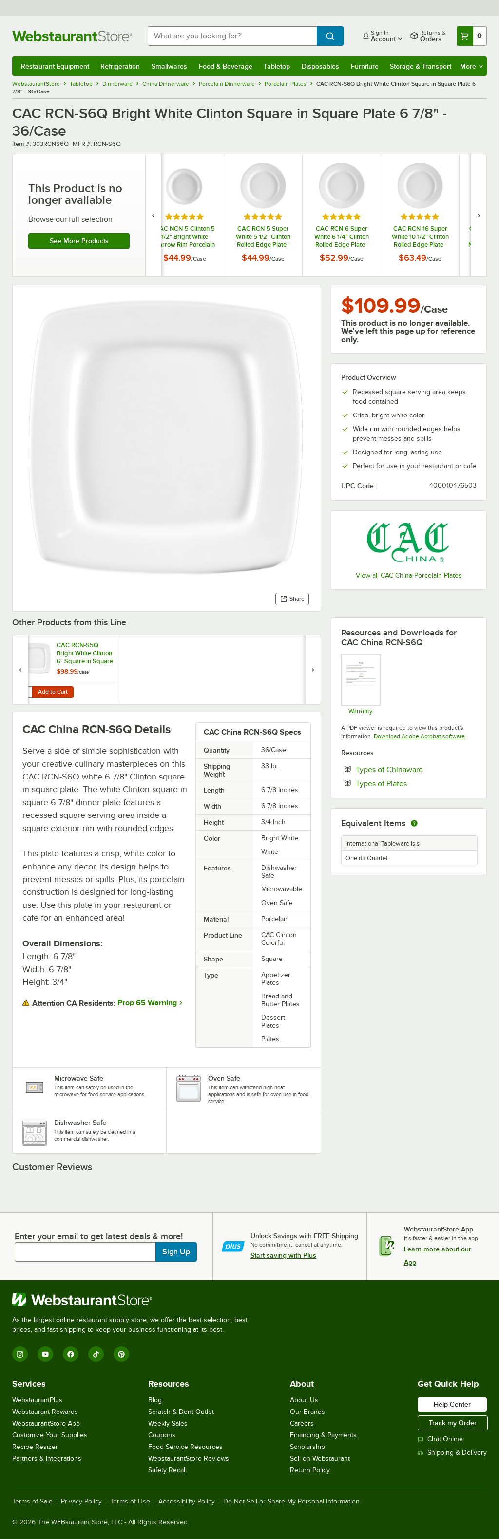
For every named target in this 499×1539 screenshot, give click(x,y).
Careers (302, 1423)
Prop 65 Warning (147, 1002)
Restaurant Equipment (55, 66)
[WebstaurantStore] (134, 1299)
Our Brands (307, 1411)
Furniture (365, 66)
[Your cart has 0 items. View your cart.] (472, 36)
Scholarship (307, 1446)
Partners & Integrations (46, 1458)
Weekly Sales (168, 1423)
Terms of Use (130, 1501)
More (471, 66)
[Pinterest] (121, 1354)
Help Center (452, 1404)
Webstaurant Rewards (45, 1411)
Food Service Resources (185, 1446)
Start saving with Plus (283, 1255)
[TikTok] (96, 1354)
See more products (79, 241)
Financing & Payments (323, 1435)
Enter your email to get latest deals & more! (99, 1236)
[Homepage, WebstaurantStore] (72, 36)
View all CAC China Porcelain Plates (409, 575)
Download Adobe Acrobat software (419, 736)
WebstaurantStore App (46, 1423)
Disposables (320, 66)
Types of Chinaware (416, 769)
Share (292, 599)
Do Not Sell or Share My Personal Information (291, 1501)
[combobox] (232, 36)
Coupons (161, 1435)
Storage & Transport (420, 66)
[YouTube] (45, 1354)
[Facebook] (70, 1354)
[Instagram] (20, 1354)
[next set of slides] (478, 215)
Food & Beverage (225, 66)
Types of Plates (411, 783)
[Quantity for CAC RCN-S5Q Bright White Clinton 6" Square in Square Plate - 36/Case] (25, 692)
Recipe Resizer (35, 1446)
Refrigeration (120, 66)
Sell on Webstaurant (320, 1458)
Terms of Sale (32, 1501)
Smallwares (169, 66)
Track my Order (453, 1423)
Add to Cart (53, 691)
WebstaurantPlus (37, 1400)
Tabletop (277, 66)
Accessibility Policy (186, 1501)
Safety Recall (167, 1470)
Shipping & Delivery (452, 1452)
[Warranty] (360, 684)
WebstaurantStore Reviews (188, 1458)
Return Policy (310, 1470)
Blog (155, 1400)
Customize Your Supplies (49, 1435)
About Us (304, 1400)
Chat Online (440, 1439)
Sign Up (176, 1252)
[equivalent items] (414, 823)
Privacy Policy (81, 1501)
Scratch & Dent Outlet (181, 1411)
